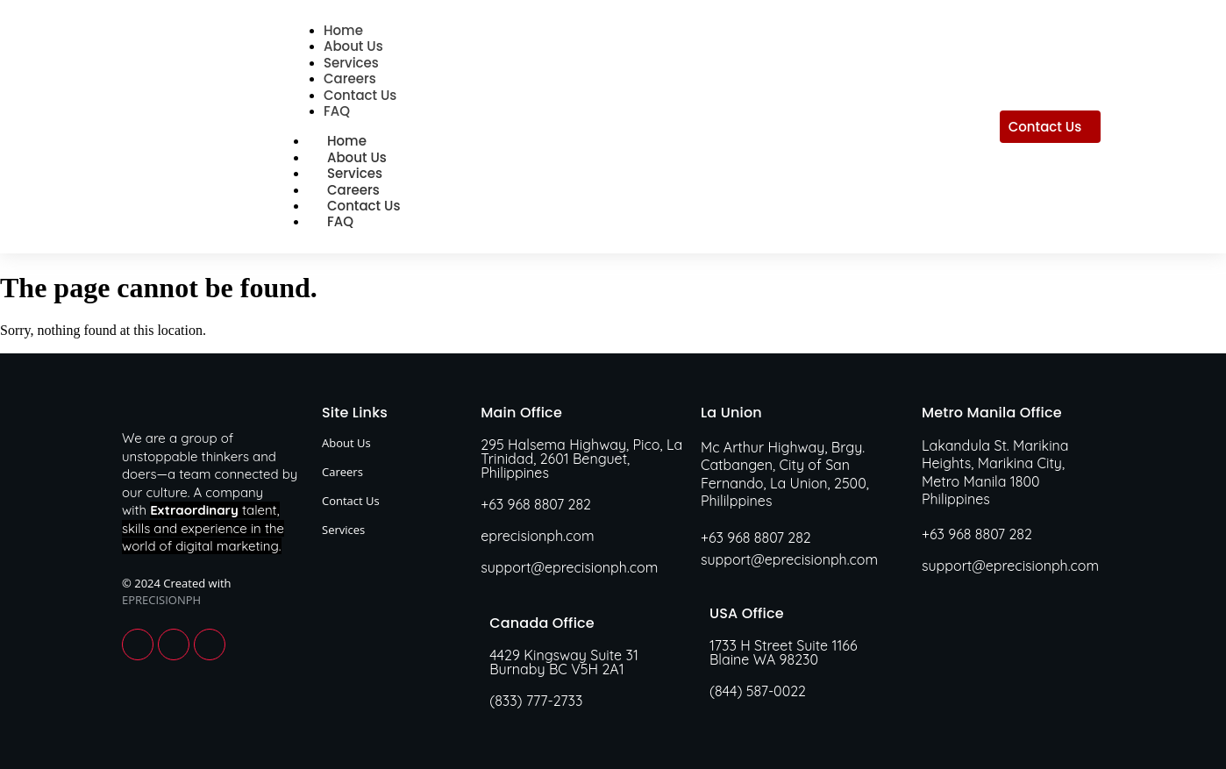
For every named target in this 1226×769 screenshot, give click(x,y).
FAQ (340, 221)
